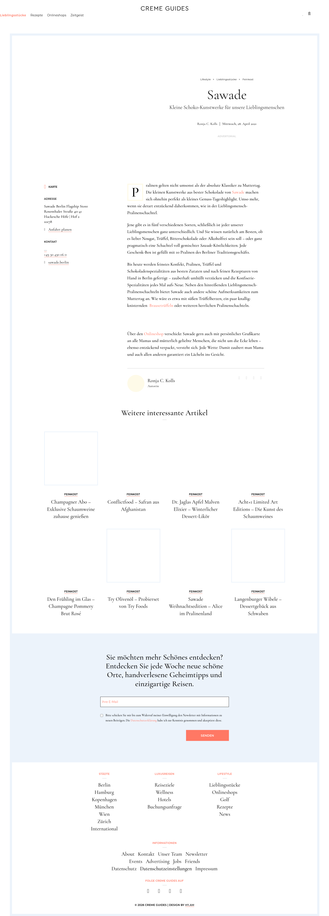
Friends (192, 861)
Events (135, 861)
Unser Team (170, 854)
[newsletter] (181, 892)
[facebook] (148, 892)
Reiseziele (164, 785)
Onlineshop (154, 333)
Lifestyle (79, 13)
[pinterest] (170, 892)
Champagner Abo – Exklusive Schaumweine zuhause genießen (71, 509)
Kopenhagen (104, 799)
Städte (24, 13)
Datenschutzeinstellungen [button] (166, 869)
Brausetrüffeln (161, 305)
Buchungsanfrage (164, 807)
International (104, 829)
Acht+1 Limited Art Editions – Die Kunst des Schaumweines (258, 509)
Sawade (238, 192)
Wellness (164, 792)
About (128, 854)
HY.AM (189, 905)
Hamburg (104, 792)
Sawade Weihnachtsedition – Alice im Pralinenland (195, 606)
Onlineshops (75, 22)
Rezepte (55, 22)
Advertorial (227, 136)
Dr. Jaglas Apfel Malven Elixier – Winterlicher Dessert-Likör (195, 509)
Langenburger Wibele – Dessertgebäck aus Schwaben (258, 606)
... (45, 249)
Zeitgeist (95, 22)
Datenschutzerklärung (144, 720)
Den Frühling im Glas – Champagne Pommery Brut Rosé (71, 606)
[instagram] (159, 892)
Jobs (177, 861)
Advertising (158, 861)
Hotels (164, 799)
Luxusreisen (51, 13)
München (104, 807)
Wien (104, 814)
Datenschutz (124, 869)
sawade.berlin (58, 262)
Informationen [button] (164, 843)
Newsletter (197, 854)
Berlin (104, 785)
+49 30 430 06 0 (55, 254)
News (224, 814)
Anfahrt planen (60, 229)
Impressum (206, 869)
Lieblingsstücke (31, 22)
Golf (224, 799)
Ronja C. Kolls (207, 124)
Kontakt (146, 854)
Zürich (104, 821)
